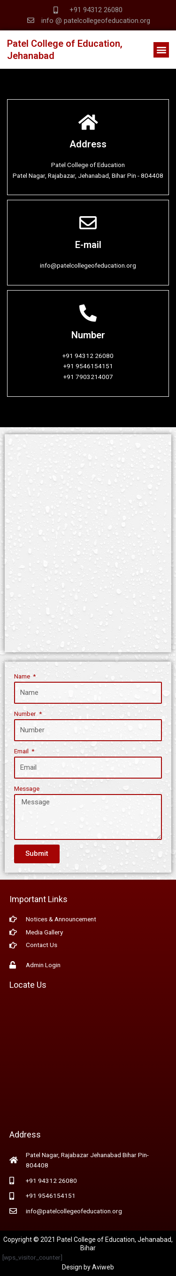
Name (22, 676)
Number (26, 713)
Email (22, 751)
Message (26, 788)
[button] (161, 50)
